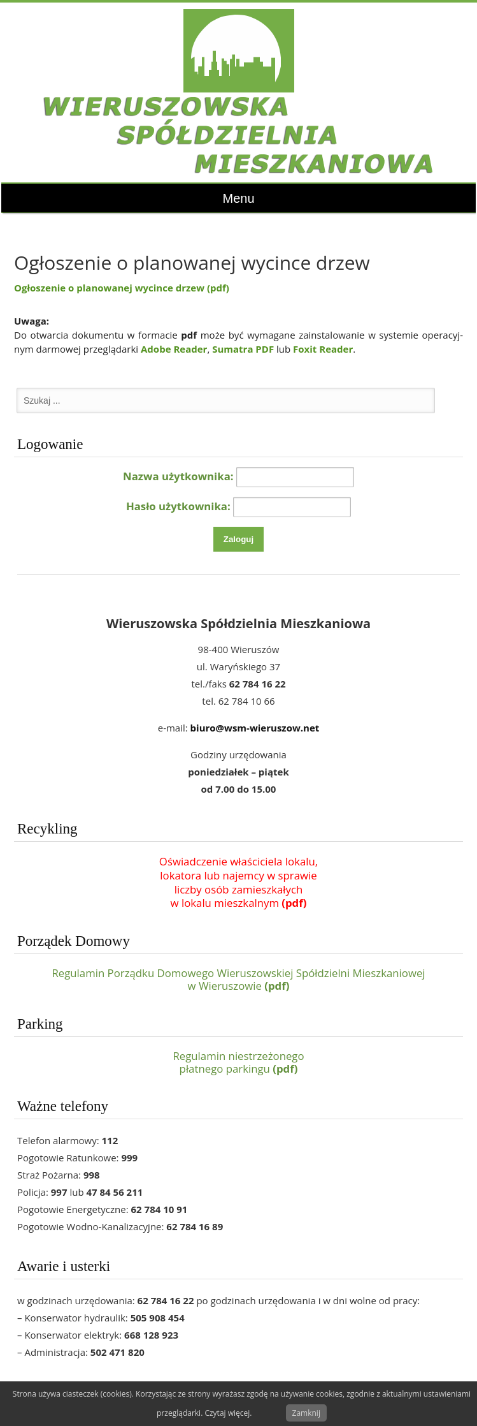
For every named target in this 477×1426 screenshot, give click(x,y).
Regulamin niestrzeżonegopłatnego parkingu (238, 1062)
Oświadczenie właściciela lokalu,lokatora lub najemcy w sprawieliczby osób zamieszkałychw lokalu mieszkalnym (238, 882)
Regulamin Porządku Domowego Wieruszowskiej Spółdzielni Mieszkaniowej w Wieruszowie (238, 979)
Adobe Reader (174, 348)
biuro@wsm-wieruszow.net (255, 727)
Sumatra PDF (243, 348)
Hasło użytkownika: (178, 506)
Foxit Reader (323, 348)
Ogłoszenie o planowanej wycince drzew (121, 287)
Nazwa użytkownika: (178, 476)
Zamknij (306, 1413)
